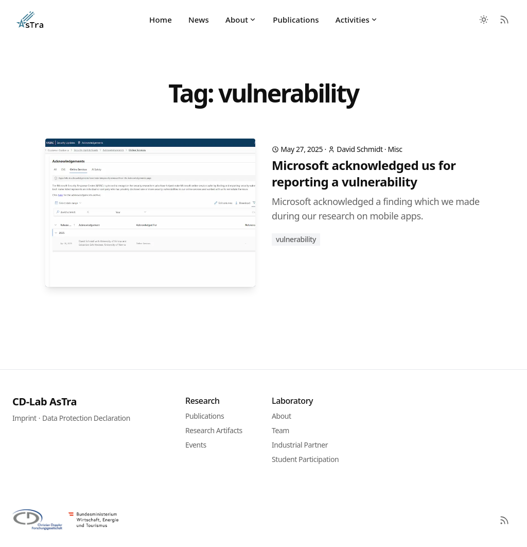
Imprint (24, 418)
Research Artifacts (213, 430)
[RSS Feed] (504, 19)
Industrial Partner (300, 445)
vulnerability (296, 239)
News (198, 19)
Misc (395, 149)
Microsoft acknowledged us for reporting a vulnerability (364, 173)
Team (280, 430)
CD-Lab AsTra (44, 401)
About (240, 19)
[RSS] (504, 520)
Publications (296, 19)
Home (160, 19)
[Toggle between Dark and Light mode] (483, 19)
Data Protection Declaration (86, 418)
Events (195, 445)
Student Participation (305, 459)
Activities (357, 19)
